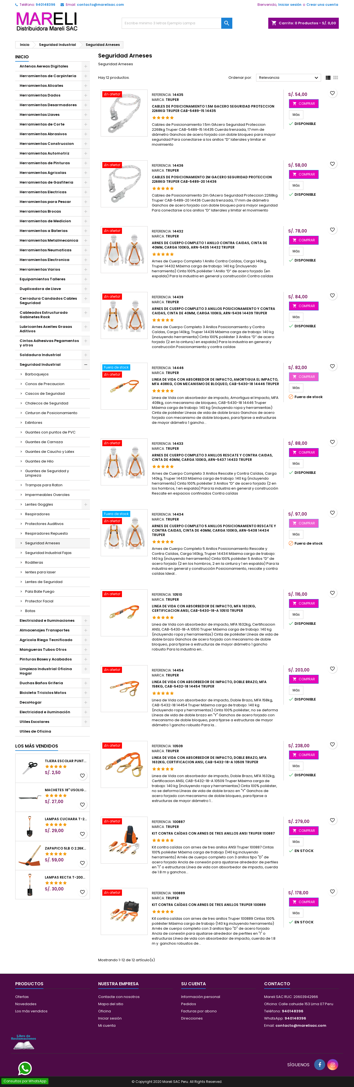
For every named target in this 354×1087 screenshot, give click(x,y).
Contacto (277, 984)
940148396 (45, 4)
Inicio (22, 57)
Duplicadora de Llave (40, 288)
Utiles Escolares (34, 721)
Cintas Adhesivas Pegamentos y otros (49, 343)
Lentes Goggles (39, 504)
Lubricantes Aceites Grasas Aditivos (46, 329)
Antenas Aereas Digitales (44, 66)
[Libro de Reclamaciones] (23, 1041)
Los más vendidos (36, 746)
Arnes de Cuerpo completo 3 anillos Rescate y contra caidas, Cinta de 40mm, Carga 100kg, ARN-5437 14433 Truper (212, 457)
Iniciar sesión (289, 4)
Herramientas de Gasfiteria (46, 182)
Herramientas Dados (40, 95)
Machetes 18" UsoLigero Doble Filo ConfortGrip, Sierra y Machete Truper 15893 (66, 790)
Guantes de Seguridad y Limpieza (47, 473)
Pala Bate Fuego (39, 591)
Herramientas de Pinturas (45, 163)
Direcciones (192, 1018)
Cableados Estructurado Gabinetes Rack (44, 315)
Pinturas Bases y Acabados (46, 659)
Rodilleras (34, 562)
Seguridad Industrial (40, 364)
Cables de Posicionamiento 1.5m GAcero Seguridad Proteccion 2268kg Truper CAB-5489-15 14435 (213, 108)
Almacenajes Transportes (44, 630)
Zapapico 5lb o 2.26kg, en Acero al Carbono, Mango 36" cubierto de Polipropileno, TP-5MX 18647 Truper (66, 848)
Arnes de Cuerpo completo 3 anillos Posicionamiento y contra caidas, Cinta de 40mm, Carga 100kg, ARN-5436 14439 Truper (213, 310)
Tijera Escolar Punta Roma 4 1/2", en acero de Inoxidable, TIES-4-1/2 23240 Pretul (66, 761)
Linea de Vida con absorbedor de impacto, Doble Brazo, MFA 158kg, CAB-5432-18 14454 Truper (209, 684)
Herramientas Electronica (44, 259)
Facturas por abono (199, 1011)
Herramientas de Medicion (45, 221)
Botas (30, 610)
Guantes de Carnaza (44, 442)
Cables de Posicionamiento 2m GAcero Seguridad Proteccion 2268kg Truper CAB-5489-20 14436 (212, 179)
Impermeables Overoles (47, 494)
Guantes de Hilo (39, 461)
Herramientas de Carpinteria (48, 76)
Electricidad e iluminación (45, 712)
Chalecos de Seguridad (46, 403)
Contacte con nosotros (119, 996)
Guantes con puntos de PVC (50, 432)
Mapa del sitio (110, 1004)
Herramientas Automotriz (44, 153)
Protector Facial (39, 601)
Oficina (104, 1011)
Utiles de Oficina (35, 731)
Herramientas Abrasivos (43, 134)
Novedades (26, 1004)
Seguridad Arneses (42, 543)
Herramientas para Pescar (45, 201)
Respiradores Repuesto (46, 533)
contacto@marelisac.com (100, 4)
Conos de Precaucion (44, 383)
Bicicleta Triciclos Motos (43, 692)
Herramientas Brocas (40, 211)
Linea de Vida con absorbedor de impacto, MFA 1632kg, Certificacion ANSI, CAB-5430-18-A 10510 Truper (204, 608)
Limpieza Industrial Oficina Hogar (46, 671)
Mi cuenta (107, 1025)
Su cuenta (193, 984)
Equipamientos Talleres (42, 279)
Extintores (33, 422)
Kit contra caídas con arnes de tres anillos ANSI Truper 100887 (213, 833)
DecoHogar (31, 702)
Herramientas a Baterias (43, 230)
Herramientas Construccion (47, 143)
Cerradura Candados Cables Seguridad (48, 300)
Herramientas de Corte (42, 124)
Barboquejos (37, 374)
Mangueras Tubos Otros (43, 649)
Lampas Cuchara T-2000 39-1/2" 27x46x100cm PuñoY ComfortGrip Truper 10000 (66, 819)
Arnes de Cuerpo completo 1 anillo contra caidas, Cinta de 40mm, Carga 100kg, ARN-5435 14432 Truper (209, 245)
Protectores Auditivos (44, 523)
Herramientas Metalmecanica (49, 240)
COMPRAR (304, 103)
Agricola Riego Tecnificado (46, 639)
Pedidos (188, 1004)
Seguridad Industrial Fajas (48, 552)
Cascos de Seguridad (45, 393)
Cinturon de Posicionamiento (51, 413)
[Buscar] (177, 23)
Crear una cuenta (322, 4)
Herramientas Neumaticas (45, 250)
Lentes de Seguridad (44, 581)
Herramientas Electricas (43, 192)
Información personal (200, 996)
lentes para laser (40, 572)
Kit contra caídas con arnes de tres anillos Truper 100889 (209, 904)
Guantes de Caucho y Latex (49, 451)
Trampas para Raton (44, 485)
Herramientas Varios (40, 269)
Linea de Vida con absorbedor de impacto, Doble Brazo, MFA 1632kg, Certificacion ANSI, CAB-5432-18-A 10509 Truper (209, 759)
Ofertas (22, 996)
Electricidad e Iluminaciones (47, 620)
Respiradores (37, 514)
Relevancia (289, 78)
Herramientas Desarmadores (48, 105)
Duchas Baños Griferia (41, 683)
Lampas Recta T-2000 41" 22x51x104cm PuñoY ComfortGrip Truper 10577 (66, 877)
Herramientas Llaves (39, 114)
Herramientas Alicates (41, 85)
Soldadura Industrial (40, 354)
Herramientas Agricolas (43, 172)
